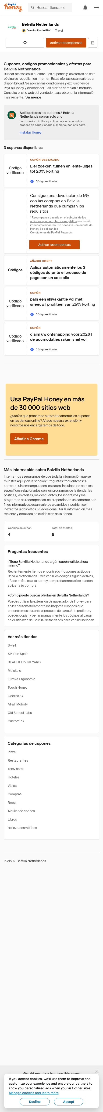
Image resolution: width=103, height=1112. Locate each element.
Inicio (8, 861)
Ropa (12, 802)
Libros (12, 819)
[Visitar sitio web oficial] (92, 42)
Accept (68, 1102)
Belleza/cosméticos (22, 828)
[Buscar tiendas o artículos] (50, 7)
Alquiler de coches (21, 811)
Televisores (16, 769)
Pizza (12, 752)
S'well (12, 645)
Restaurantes (18, 760)
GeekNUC (15, 696)
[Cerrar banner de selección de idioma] (97, 1071)
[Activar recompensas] (66, 42)
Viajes (12, 786)
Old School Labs (20, 713)
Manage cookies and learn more (34, 1093)
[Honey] (13, 8)
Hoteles (13, 777)
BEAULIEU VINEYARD (24, 662)
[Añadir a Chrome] (29, 438)
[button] (96, 7)
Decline (35, 1102)
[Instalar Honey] (30, 132)
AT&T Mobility (18, 704)
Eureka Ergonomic (21, 679)
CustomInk (16, 721)
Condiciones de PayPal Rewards (51, 232)
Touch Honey (17, 687)
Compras (14, 794)
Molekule (14, 671)
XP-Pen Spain (18, 654)
